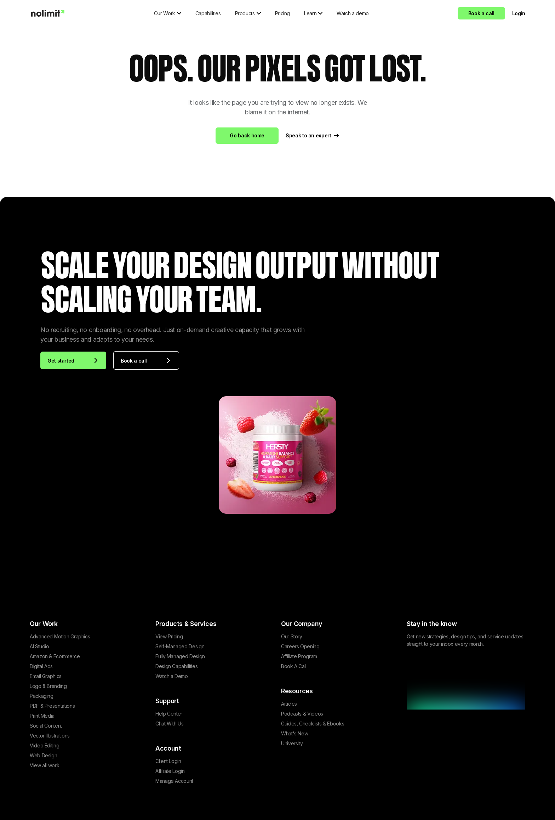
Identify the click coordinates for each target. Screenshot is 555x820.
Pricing (282, 13)
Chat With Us (169, 724)
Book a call (481, 13)
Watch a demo (353, 13)
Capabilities (208, 13)
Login (518, 13)
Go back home (247, 135)
